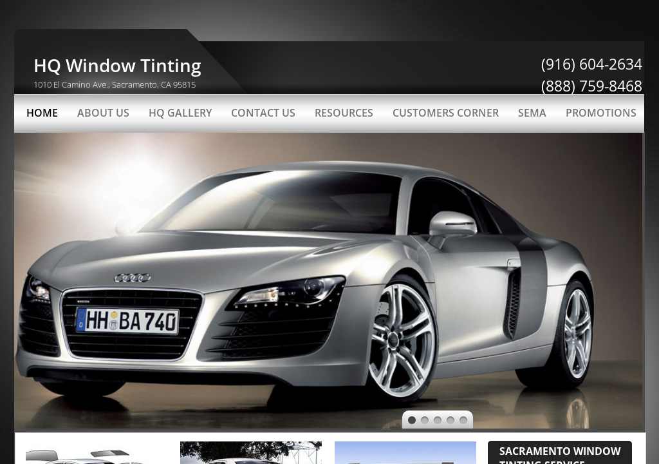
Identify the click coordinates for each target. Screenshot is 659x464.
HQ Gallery (180, 113)
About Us (103, 113)
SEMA (532, 113)
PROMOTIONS (601, 113)
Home (42, 113)
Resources (344, 113)
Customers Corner (446, 113)
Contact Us (263, 113)
